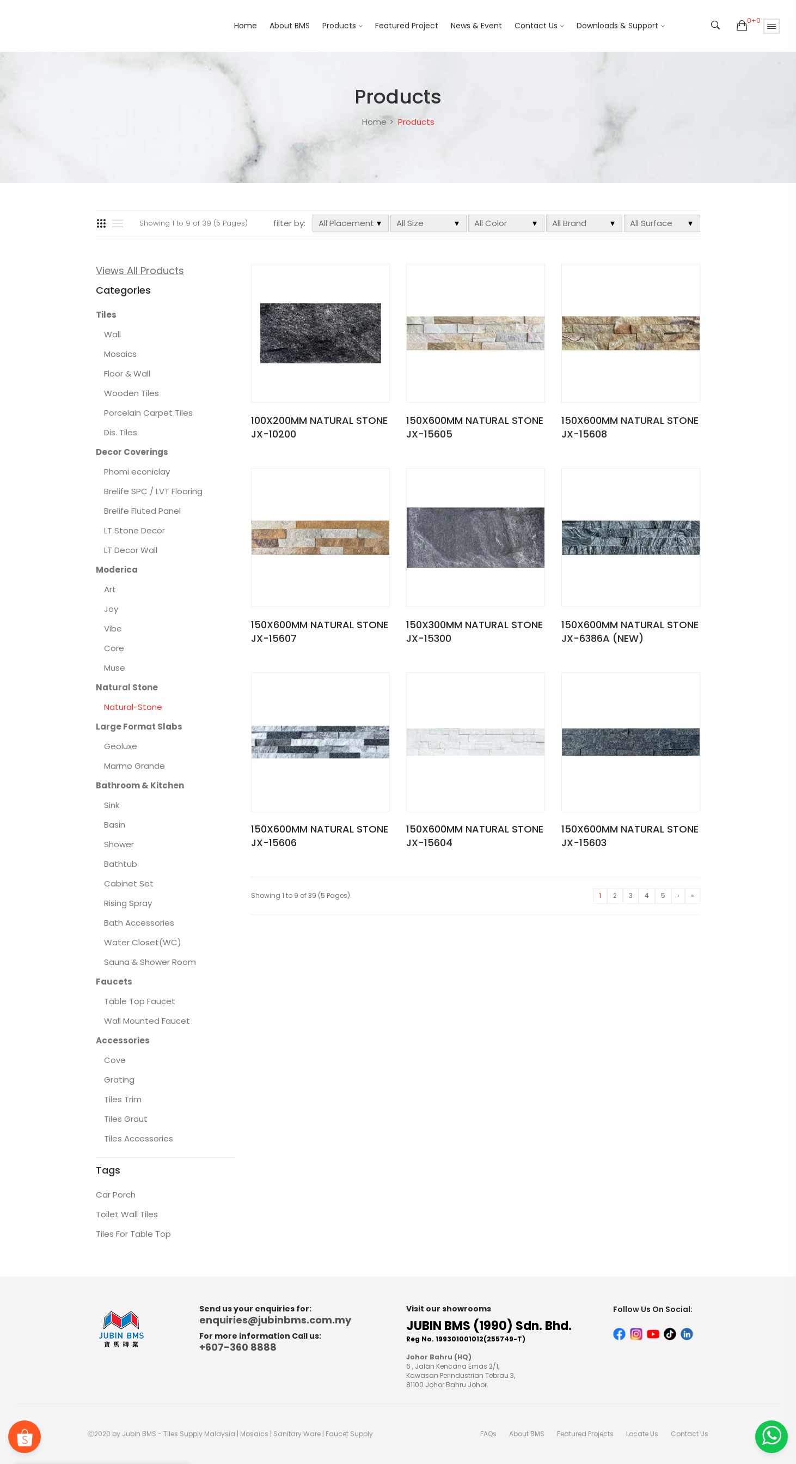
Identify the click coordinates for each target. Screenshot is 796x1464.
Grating (119, 1079)
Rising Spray (128, 903)
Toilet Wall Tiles (127, 1214)
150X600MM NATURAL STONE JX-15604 (474, 835)
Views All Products (140, 270)
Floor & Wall (127, 373)
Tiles (106, 314)
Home (245, 25)
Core (114, 648)
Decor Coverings (132, 452)
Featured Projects (585, 1433)
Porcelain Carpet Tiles (148, 412)
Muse (114, 667)
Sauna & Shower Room (150, 962)
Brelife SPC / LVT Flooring (153, 491)
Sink (111, 805)
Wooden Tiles (131, 393)
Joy (111, 609)
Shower (119, 844)
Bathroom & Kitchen (140, 785)
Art (110, 589)
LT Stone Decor (134, 530)
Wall (112, 334)
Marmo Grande (134, 766)
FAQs (488, 1433)
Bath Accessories (139, 922)
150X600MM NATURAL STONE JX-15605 (474, 427)
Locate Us (642, 1433)
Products (339, 25)
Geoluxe (120, 746)
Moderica (117, 569)
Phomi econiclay (137, 471)
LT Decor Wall (130, 550)
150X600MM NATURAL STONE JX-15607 (319, 631)
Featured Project (406, 25)
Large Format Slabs (139, 726)
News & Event (476, 25)
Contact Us (536, 25)
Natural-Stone (133, 707)
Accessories (123, 1040)
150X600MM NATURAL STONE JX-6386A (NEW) (630, 631)
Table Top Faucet (139, 1001)
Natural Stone (127, 687)
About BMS (290, 25)
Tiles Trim (123, 1099)
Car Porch (116, 1194)
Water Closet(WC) (142, 942)
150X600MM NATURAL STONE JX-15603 (630, 835)
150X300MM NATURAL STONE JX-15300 (474, 631)
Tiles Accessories (138, 1138)
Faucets (114, 981)
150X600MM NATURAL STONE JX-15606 (319, 835)
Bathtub (120, 864)
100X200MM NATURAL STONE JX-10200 (319, 427)
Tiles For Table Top (133, 1234)
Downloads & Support (617, 25)
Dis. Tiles (120, 432)
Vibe (113, 628)
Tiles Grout (126, 1119)
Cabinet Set (129, 883)
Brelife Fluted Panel (142, 511)
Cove (115, 1060)
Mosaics (120, 354)
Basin (114, 824)
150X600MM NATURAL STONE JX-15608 (630, 427)
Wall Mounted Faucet (147, 1020)
